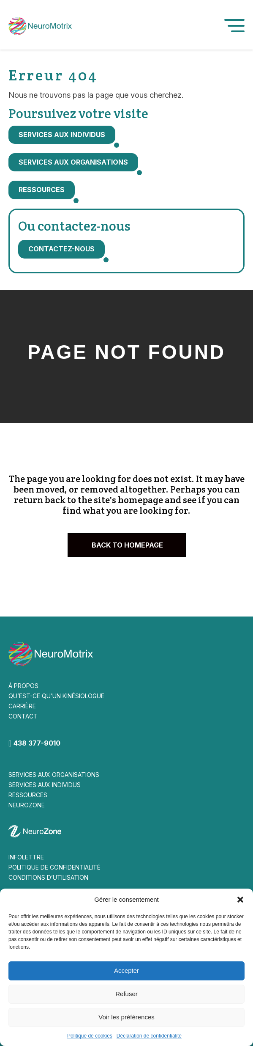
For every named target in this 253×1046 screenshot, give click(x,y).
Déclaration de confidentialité (149, 1036)
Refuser (126, 993)
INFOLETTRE (26, 857)
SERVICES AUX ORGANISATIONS (53, 774)
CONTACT (23, 716)
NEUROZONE (26, 805)
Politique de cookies (89, 1036)
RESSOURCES (27, 794)
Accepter (126, 970)
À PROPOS (23, 685)
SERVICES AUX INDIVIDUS (44, 784)
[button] (240, 899)
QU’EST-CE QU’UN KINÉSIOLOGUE (56, 695)
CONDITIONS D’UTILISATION (48, 877)
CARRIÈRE (22, 706)
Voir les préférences (126, 1017)
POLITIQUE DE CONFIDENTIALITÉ (54, 867)
